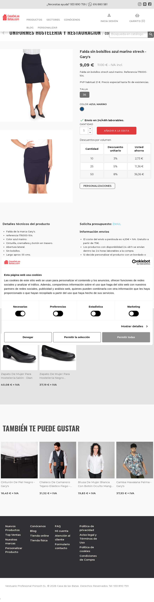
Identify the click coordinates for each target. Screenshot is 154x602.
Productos (34, 19)
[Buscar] (131, 34)
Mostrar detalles (132, 326)
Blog (33, 531)
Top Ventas (13, 534)
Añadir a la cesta (116, 130)
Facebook (149, 4)
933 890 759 (119, 585)
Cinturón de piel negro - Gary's (18, 484)
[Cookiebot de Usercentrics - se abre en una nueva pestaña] (134, 262)
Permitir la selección (77, 337)
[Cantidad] (84, 130)
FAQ (58, 526)
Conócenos (72, 19)
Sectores (53, 19)
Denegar (28, 337)
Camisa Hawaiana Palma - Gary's (133, 484)
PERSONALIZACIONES (97, 185)
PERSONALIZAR (47, 27)
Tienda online (39, 535)
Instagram (139, 4)
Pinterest (144, 4)
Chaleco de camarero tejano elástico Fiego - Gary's (54, 484)
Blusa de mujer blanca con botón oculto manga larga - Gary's (95, 484)
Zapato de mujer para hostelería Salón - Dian (16, 375)
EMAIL (117, 224)
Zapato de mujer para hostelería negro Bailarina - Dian (54, 376)
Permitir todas (126, 337)
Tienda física (39, 540)
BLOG (29, 27)
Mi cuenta (61, 531)
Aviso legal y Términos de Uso (88, 538)
